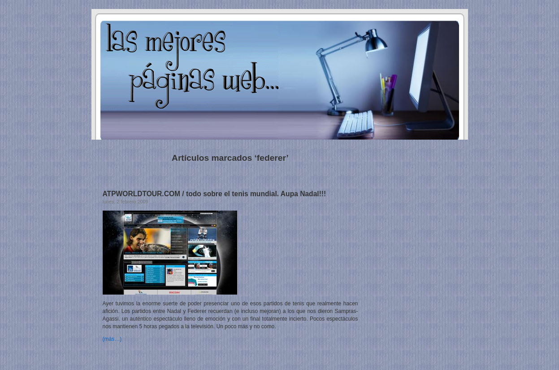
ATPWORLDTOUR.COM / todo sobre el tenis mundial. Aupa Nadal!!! (214, 194)
